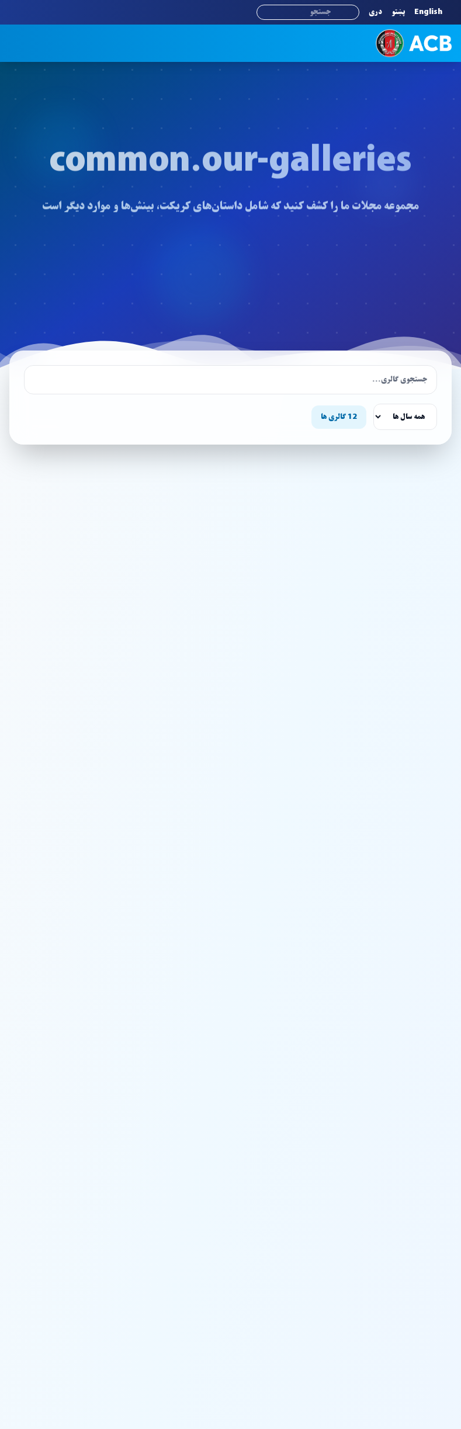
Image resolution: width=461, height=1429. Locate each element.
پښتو (398, 12)
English (428, 12)
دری (375, 12)
